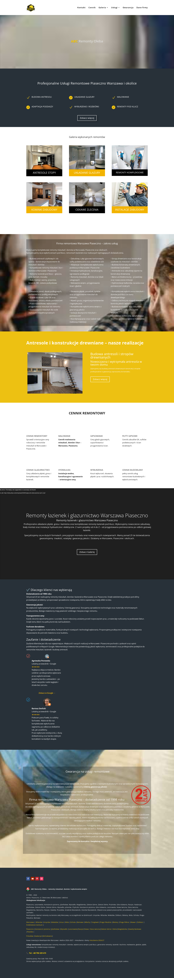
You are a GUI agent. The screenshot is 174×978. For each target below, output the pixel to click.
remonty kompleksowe (130, 172)
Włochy (87, 922)
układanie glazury (87, 172)
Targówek (95, 922)
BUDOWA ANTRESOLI (42, 97)
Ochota (73, 922)
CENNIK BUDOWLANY (132, 470)
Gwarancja (128, 8)
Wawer (133, 922)
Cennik (92, 8)
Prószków (29, 936)
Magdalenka (123, 929)
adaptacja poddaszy (42, 106)
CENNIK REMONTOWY (36, 436)
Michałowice (47, 936)
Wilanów (39, 922)
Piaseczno (30, 929)
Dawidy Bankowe (134, 929)
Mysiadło (64, 929)
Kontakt (81, 8)
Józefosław (55, 929)
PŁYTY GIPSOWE (129, 436)
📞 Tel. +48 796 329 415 (36, 953)
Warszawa (30, 922)
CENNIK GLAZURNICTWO (38, 470)
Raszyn (81, 929)
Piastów (30, 932)
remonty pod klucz (127, 106)
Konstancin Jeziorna (42, 929)
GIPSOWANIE (96, 436)
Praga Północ (124, 922)
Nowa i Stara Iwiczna (92, 929)
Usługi (114, 8)
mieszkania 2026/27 (96, 940)
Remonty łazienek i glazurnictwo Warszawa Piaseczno (87, 515)
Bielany (115, 922)
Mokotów (54, 922)
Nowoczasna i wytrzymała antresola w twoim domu (116, 363)
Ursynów (47, 922)
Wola (67, 922)
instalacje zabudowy (129, 209)
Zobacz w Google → (47, 693)
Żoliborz (140, 922)
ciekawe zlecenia (86, 209)
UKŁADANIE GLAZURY (84, 97)
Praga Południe (105, 922)
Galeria (102, 8)
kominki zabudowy (44, 209)
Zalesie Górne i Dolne (109, 929)
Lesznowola (73, 929)
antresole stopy (44, 172)
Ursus (61, 922)
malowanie (123, 97)
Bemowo (80, 922)
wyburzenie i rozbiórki (86, 106)
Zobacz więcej (87, 117)
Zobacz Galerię (87, 552)
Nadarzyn (38, 936)
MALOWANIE (64, 436)
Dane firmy (142, 8)
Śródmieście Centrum (34, 925)
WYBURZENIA (96, 470)
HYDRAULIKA (64, 470)
